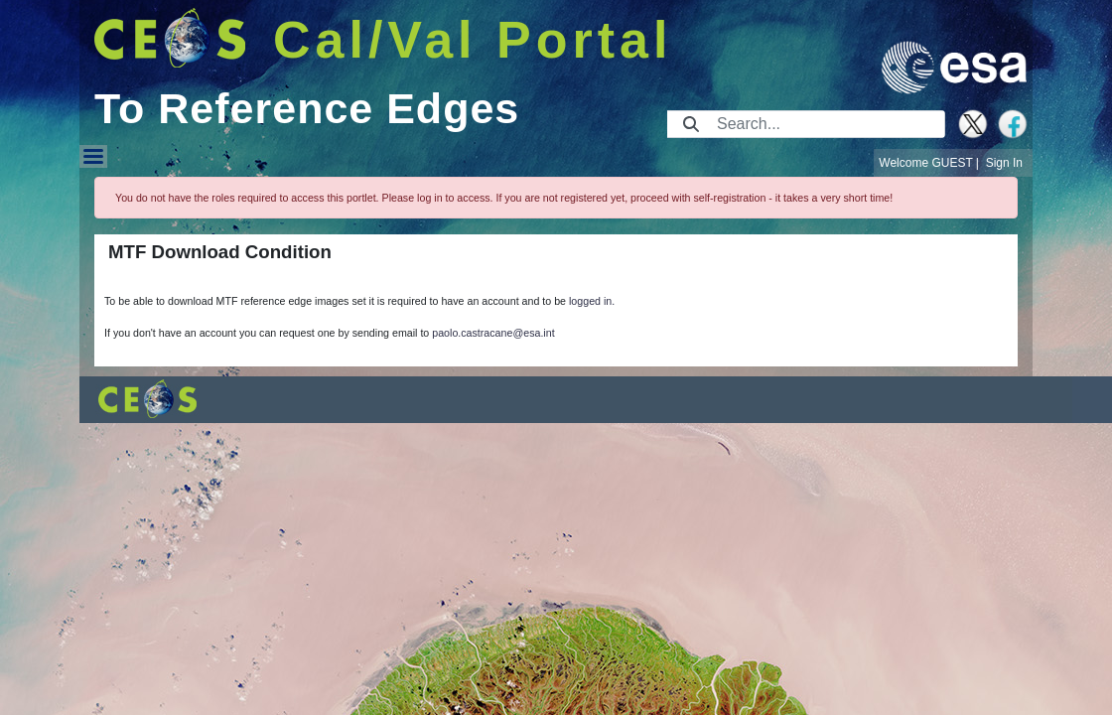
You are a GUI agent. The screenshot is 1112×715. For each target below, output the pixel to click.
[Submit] (691, 124)
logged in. (592, 301)
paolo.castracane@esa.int (493, 333)
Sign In (1004, 163)
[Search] (824, 124)
